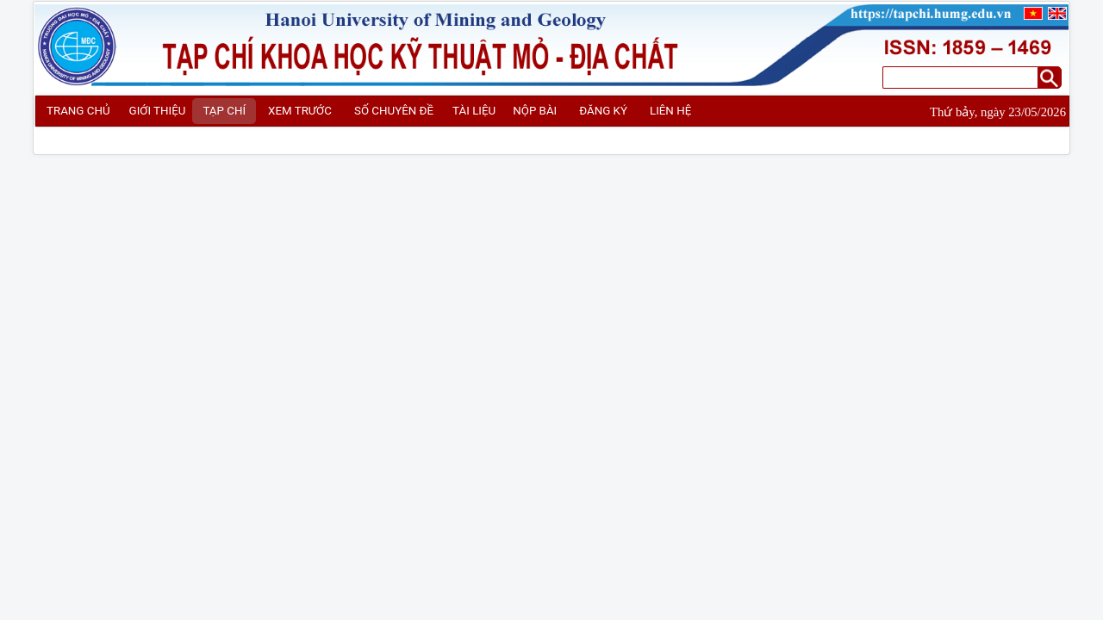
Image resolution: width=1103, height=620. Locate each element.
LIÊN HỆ (670, 110)
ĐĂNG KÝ (603, 110)
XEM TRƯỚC (300, 110)
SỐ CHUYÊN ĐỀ (393, 110)
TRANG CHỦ (78, 110)
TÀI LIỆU (473, 110)
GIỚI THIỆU (157, 110)
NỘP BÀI (535, 110)
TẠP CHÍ (224, 110)
